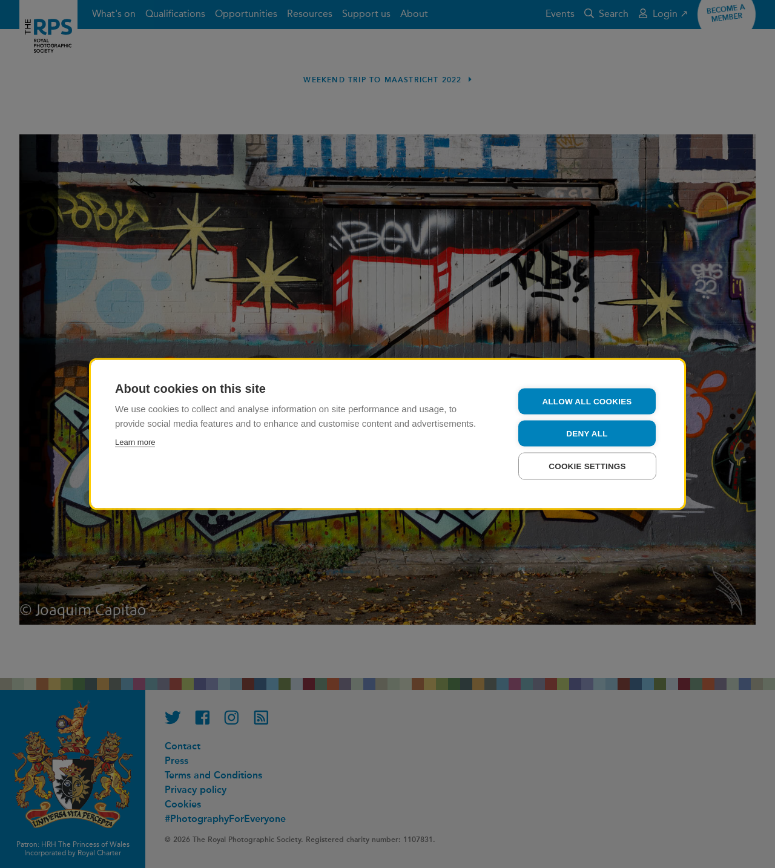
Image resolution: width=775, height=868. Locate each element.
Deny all (586, 433)
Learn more (135, 442)
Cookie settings (587, 466)
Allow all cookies (587, 401)
